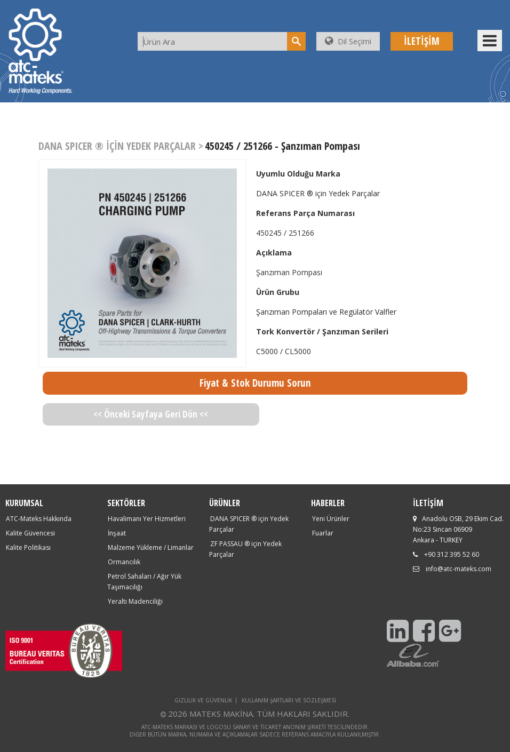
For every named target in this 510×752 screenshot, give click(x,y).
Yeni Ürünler (330, 518)
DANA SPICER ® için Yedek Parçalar (318, 193)
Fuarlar (322, 533)
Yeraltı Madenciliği (135, 601)
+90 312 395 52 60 (451, 554)
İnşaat (117, 533)
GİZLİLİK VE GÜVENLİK (203, 700)
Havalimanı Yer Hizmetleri (147, 518)
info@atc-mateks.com (458, 568)
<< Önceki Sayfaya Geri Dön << (150, 414)
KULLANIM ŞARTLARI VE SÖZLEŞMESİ (289, 700)
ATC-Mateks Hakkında (38, 518)
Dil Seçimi (348, 41)
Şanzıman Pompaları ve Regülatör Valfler (326, 312)
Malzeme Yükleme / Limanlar (151, 547)
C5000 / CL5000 (283, 351)
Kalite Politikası (28, 547)
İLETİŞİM (422, 41)
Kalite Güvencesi (30, 533)
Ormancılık (124, 561)
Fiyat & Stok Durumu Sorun (255, 383)
